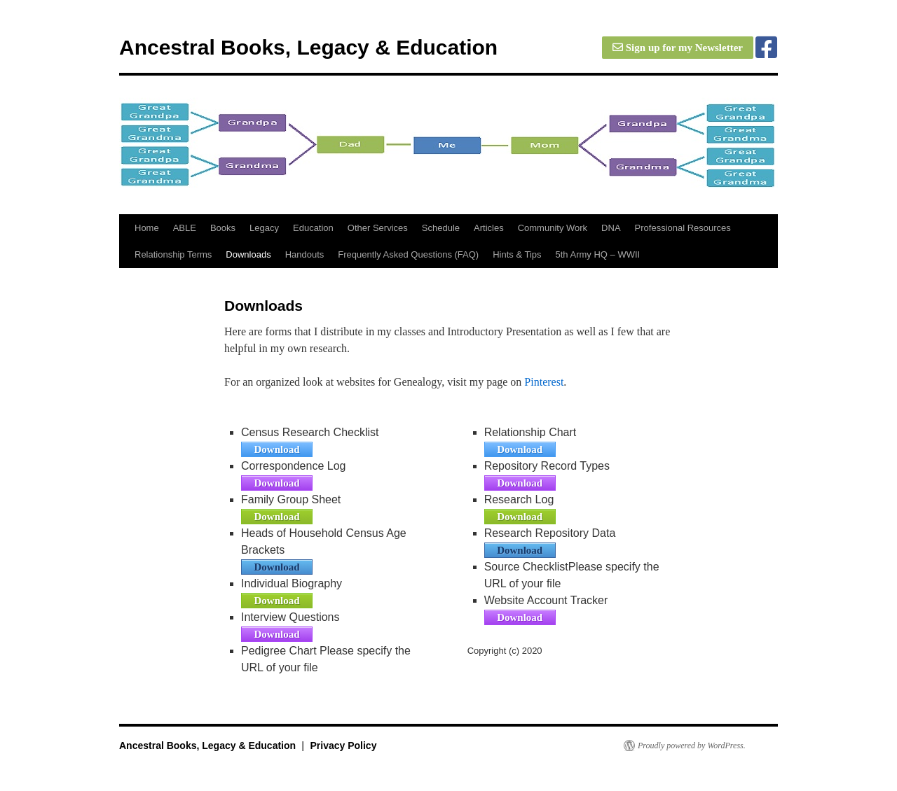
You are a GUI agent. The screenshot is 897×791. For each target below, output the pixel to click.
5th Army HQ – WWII (598, 254)
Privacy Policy (343, 745)
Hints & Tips (517, 254)
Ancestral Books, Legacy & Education (308, 47)
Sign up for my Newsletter (677, 47)
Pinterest (543, 382)
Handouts (304, 254)
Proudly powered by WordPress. (692, 745)
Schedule (441, 228)
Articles (489, 228)
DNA (610, 228)
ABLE (184, 228)
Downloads (248, 254)
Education (313, 228)
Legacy (264, 228)
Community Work (552, 228)
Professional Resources (683, 228)
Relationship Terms (173, 254)
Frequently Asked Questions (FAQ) (408, 254)
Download (276, 449)
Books (222, 228)
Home (147, 228)
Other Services (378, 228)
